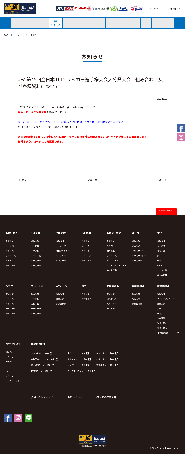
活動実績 (60, 298)
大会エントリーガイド (116, 265)
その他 (9, 260)
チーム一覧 (11, 255)
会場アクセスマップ (42, 397)
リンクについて (12, 381)
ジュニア (19, 35)
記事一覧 (92, 180)
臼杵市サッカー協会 (105, 359)
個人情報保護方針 (106, 397)
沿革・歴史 (162, 323)
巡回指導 (136, 245)
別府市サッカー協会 (76, 353)
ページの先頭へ (167, 211)
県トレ (160, 255)
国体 (159, 260)
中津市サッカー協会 (105, 353)
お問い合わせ (174, 8)
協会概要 (10, 351)
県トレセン (112, 303)
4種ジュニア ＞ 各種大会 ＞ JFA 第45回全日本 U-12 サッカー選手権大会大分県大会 (70, 122)
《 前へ (22, 180)
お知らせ (35, 35)
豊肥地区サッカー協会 (77, 359)
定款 (8, 366)
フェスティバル (139, 250)
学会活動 (161, 318)
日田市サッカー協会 (40, 371)
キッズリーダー (139, 255)
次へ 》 (163, 180)
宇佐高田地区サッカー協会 (79, 371)
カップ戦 (10, 250)
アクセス (153, 8)
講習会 (160, 313)
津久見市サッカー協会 (41, 365)
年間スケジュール (64, 250)
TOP (6, 35)
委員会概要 (11, 265)
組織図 (9, 361)
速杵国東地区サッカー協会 (43, 359)
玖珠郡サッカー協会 (105, 365)
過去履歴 (111, 250)
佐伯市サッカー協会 (76, 365)
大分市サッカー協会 (40, 353)
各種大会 (111, 245)
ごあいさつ (11, 356)
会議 (159, 308)
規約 (8, 371)
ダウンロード (62, 255)
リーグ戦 (10, 245)
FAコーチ (111, 308)
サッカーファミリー (166, 298)
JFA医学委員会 (163, 333)
